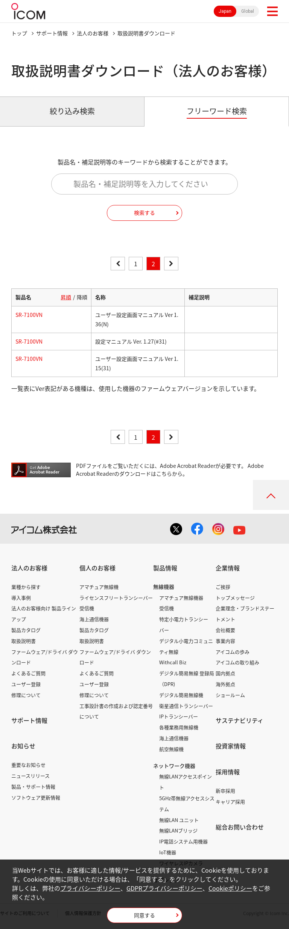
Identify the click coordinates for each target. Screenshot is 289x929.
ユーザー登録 (26, 684)
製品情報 (165, 567)
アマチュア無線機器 (181, 597)
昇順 (66, 297)
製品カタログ (26, 629)
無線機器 (163, 586)
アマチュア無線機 (99, 586)
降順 (82, 297)
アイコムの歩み (232, 651)
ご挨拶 (223, 586)
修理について (26, 694)
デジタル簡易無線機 (181, 694)
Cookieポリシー (230, 888)
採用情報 (228, 771)
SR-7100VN (29, 314)
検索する (144, 212)
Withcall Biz (172, 662)
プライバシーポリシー (90, 888)
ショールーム (230, 694)
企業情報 (228, 567)
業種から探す (26, 586)
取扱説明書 (23, 640)
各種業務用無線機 (178, 727)
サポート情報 (52, 33)
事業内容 (225, 640)
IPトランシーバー (178, 716)
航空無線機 (171, 749)
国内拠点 (225, 673)
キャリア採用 (230, 801)
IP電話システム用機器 (183, 841)
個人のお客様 (97, 567)
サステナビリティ (239, 720)
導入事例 (21, 597)
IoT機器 (167, 852)
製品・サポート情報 (33, 786)
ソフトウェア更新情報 (35, 797)
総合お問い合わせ (240, 826)
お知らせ (23, 745)
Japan (225, 11)
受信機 (86, 608)
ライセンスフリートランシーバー (116, 597)
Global (247, 11)
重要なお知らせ (28, 764)
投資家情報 (231, 745)
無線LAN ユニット (179, 819)
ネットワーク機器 (174, 765)
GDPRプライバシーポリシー (164, 888)
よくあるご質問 (28, 673)
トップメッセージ (235, 597)
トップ (19, 33)
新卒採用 (225, 790)
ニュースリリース (30, 775)
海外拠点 (225, 684)
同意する (144, 915)
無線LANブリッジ (178, 830)
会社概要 (225, 629)
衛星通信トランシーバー (186, 705)
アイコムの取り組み (237, 662)
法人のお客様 (92, 33)
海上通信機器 (94, 619)
